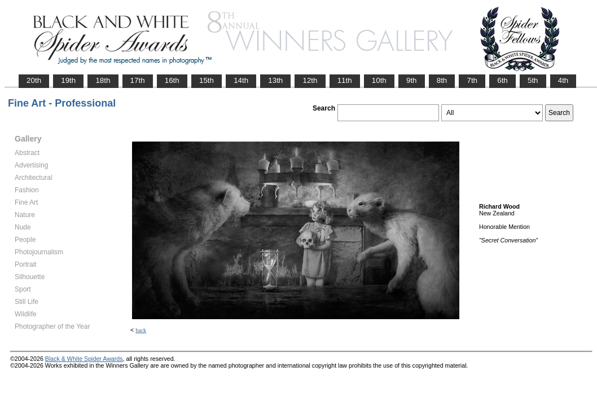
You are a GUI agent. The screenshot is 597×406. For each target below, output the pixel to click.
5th (533, 80)
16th (172, 80)
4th (563, 80)
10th (379, 80)
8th (442, 80)
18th (102, 80)
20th (33, 80)
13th (275, 80)
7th (472, 80)
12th (309, 80)
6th (502, 80)
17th (137, 80)
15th (206, 80)
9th (411, 80)
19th (68, 80)
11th (344, 80)
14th (240, 80)
